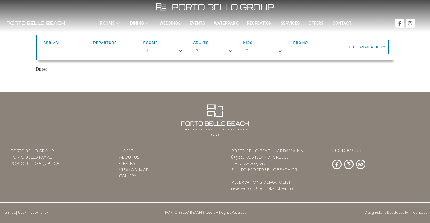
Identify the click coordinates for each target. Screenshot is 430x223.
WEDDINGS (169, 23)
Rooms (150, 42)
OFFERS (316, 23)
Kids (248, 42)
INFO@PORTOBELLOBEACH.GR (266, 170)
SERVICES (290, 23)
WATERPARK (226, 23)
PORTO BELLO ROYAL (31, 157)
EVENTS (197, 23)
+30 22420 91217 (250, 164)
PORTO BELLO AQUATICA (34, 164)
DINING (140, 23)
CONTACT (342, 23)
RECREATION (259, 23)
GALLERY (127, 176)
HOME (126, 151)
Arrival (52, 42)
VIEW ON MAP (133, 170)
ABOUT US (129, 157)
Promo (300, 42)
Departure (105, 42)
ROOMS (110, 23)
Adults (200, 42)
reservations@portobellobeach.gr (263, 189)
